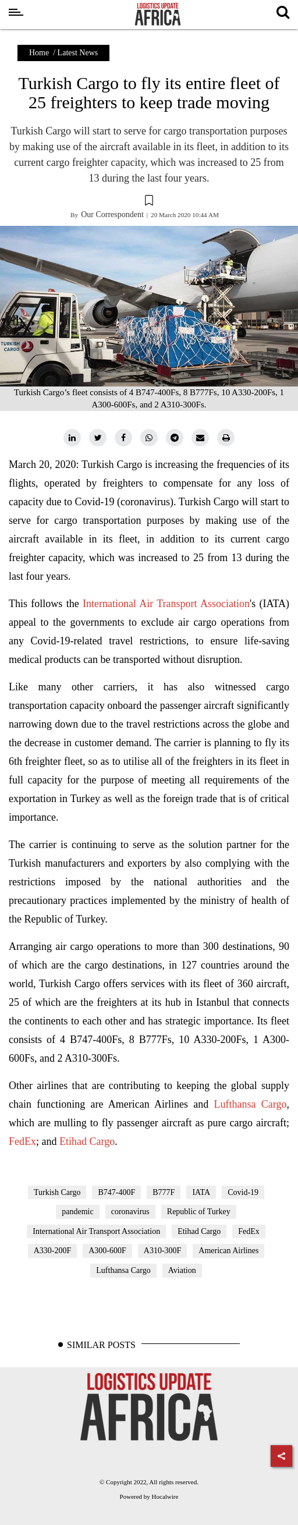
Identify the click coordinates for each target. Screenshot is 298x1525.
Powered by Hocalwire (149, 1496)
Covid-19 (243, 1192)
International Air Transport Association (166, 603)
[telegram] (174, 437)
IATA (201, 1192)
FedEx (22, 1141)
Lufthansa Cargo (250, 1104)
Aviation (182, 1270)
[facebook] (123, 437)
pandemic (77, 1211)
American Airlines (228, 1250)
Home (39, 52)
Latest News (78, 52)
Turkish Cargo (57, 1192)
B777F (163, 1192)
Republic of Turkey (198, 1211)
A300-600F (107, 1250)
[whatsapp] (149, 437)
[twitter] (98, 437)
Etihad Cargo (87, 1141)
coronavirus (130, 1211)
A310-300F (163, 1250)
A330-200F (53, 1250)
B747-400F (116, 1192)
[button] (149, 202)
